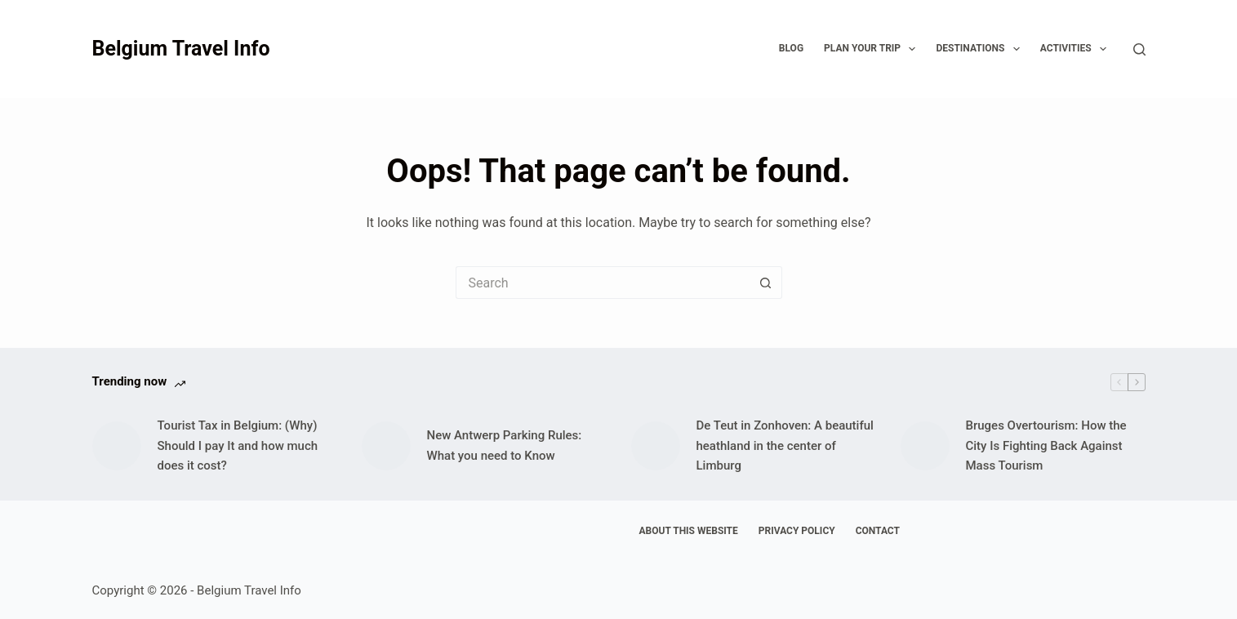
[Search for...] (603, 282)
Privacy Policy (797, 531)
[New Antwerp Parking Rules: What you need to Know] (386, 445)
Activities (1076, 49)
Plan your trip (873, 49)
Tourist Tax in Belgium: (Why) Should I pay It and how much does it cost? (238, 446)
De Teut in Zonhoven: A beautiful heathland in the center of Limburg (785, 446)
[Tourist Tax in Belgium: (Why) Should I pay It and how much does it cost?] (116, 445)
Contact (878, 531)
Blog (791, 48)
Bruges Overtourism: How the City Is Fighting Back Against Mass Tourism (1046, 446)
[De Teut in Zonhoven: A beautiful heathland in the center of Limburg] (655, 445)
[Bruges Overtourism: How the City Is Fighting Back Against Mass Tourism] (925, 445)
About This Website (688, 531)
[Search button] (766, 282)
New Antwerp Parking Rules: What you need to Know (504, 445)
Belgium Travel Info (181, 48)
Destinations (981, 49)
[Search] (1139, 49)
